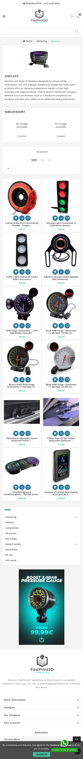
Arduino (9, 522)
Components (12, 528)
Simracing (10, 517)
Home (8, 509)
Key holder (11, 539)
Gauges (61, 136)
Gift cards (10, 560)
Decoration (11, 549)
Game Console (13, 544)
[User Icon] (72, 16)
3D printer (10, 533)
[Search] (38, 31)
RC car (8, 555)
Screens (22, 136)
